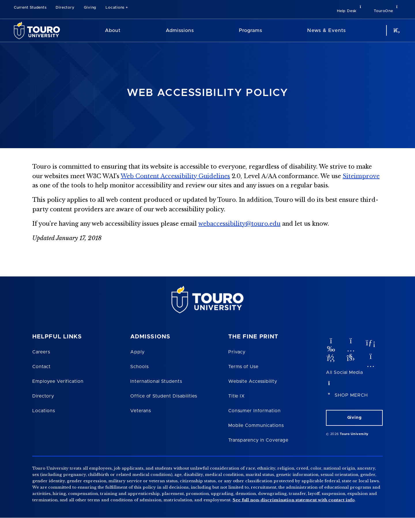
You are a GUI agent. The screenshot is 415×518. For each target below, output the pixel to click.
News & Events (326, 30)
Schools (139, 366)
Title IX (236, 396)
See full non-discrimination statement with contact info (294, 500)
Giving (90, 8)
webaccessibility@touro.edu (239, 223)
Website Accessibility (252, 381)
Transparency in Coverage (258, 440)
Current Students (30, 8)
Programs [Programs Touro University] (250, 30)
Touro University (354, 434)
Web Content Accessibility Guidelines (175, 176)
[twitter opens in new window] (350, 356)
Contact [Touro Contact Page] (41, 366)
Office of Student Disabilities (163, 396)
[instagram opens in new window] (370, 356)
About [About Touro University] (112, 30)
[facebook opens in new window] (330, 356)
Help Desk (351, 9)
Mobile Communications (256, 425)
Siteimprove (361, 176)
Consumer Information (254, 410)
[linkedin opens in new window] (370, 341)
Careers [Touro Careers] (41, 352)
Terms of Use (243, 366)
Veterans (140, 410)
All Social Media (344, 372)
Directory (65, 8)
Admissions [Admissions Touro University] (180, 30)
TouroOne (387, 9)
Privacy (237, 352)
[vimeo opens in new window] (330, 341)
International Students (156, 381)
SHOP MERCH (351, 395)
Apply (137, 352)
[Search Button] (396, 30)
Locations (114, 8)
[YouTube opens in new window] (350, 341)
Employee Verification (58, 381)
